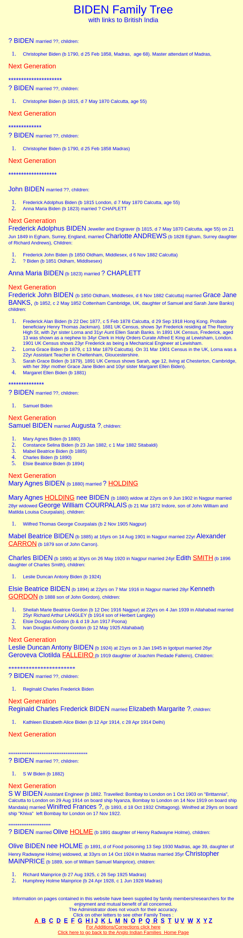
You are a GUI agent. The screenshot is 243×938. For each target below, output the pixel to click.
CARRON (22, 543)
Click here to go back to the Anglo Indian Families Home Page (123, 932)
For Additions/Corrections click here (123, 927)
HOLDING (123, 483)
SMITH (203, 558)
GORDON (23, 596)
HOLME (81, 831)
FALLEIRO (77, 655)
